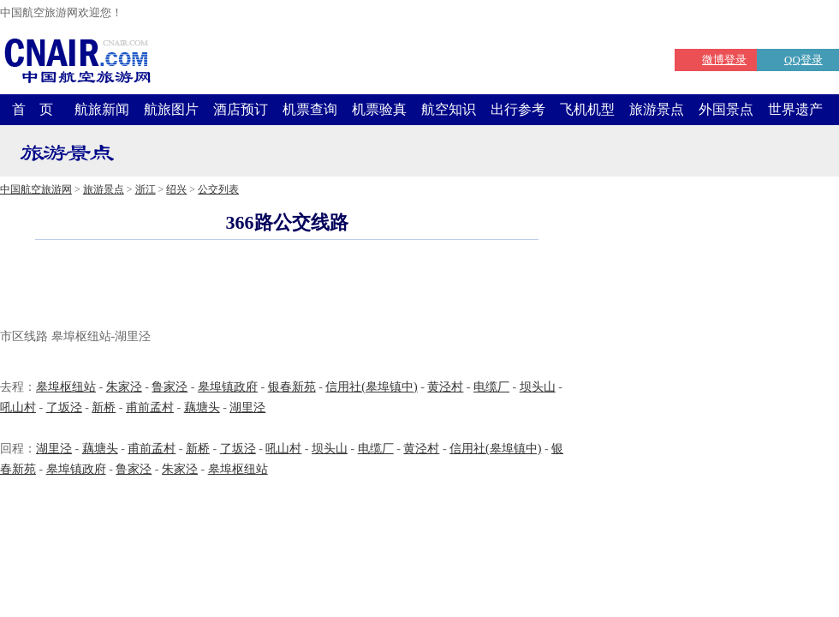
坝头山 (538, 386)
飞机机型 (587, 109)
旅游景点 (656, 109)
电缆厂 (491, 386)
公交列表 (218, 189)
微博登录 (724, 59)
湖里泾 (247, 407)
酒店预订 (240, 109)
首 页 (32, 109)
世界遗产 (795, 109)
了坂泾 (64, 407)
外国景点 (726, 109)
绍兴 (176, 189)
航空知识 (448, 109)
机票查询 (310, 109)
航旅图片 (171, 109)
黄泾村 (445, 386)
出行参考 (518, 109)
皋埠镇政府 (228, 386)
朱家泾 (124, 386)
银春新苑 (292, 386)
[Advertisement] (286, 286)
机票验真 (379, 109)
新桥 (104, 407)
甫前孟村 (150, 407)
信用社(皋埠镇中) (371, 386)
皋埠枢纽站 (66, 386)
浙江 (145, 189)
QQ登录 (803, 59)
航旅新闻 (101, 109)
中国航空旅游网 (36, 189)
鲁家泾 (169, 386)
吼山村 (18, 407)
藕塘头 (202, 407)
